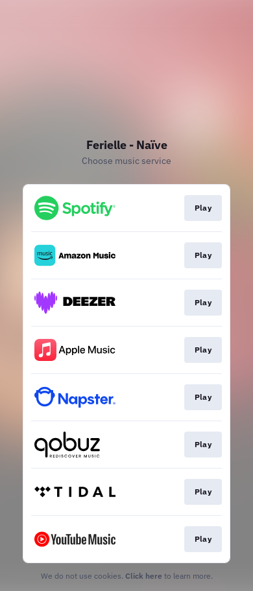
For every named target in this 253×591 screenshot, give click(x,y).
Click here (143, 576)
